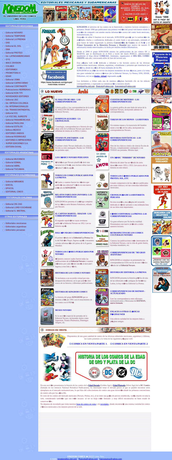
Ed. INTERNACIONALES (17, 106)
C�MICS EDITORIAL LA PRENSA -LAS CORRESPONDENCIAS (128, 215)
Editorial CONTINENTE (16, 86)
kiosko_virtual (100, 76)
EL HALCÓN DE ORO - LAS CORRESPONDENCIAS (68, 100)
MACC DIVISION (13, 63)
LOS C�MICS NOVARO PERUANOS (72, 157)
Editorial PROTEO (14, 53)
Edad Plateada (119, 385)
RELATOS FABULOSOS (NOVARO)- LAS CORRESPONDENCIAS (73, 196)
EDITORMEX (11, 69)
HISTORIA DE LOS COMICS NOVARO (72, 273)
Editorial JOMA (13, 80)
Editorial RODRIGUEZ (16, 137)
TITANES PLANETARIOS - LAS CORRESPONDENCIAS (69, 139)
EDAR (8, 76)
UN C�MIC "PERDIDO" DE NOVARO (127, 157)
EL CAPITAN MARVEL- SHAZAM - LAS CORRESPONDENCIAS (73, 215)
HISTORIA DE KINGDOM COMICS (71, 292)
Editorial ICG (12, 113)
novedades (104, 404)
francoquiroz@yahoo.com (125, 86)
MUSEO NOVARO (63, 310)
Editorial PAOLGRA (15, 123)
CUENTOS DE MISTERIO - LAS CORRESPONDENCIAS (124, 100)
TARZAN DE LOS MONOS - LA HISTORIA (129, 119)
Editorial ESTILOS (14, 127)
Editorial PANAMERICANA (18, 120)
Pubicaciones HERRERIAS (18, 90)
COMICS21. (104, 56)
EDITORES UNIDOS (15, 133)
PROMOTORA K (13, 73)
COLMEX (10, 66)
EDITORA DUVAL (14, 147)
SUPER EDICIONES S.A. (17, 143)
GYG (8, 59)
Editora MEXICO (13, 130)
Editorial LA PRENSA (15, 39)
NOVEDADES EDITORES (17, 96)
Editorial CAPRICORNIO (17, 83)
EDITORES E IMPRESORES (18, 140)
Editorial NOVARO (14, 33)
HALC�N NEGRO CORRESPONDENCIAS (74, 233)
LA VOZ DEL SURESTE (16, 116)
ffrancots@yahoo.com (105, 86)
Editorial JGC (12, 100)
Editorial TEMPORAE (15, 36)
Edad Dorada (94, 385)
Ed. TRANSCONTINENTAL (18, 110)
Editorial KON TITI (14, 93)
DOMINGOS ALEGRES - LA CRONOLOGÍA (67, 120)
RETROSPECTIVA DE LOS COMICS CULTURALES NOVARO (126, 234)
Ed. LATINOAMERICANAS (18, 56)
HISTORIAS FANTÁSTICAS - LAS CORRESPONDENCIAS (125, 139)
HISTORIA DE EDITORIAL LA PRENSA (128, 272)
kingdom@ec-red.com (85, 86)
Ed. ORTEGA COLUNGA (17, 103)
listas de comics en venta (86, 404)
